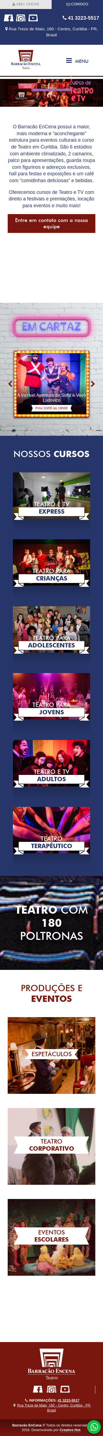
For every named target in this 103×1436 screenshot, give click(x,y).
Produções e (51, 993)
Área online (25, 4)
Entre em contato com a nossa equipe (51, 223)
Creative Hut (70, 1430)
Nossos (51, 454)
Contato (77, 4)
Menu (77, 60)
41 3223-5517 (81, 18)
